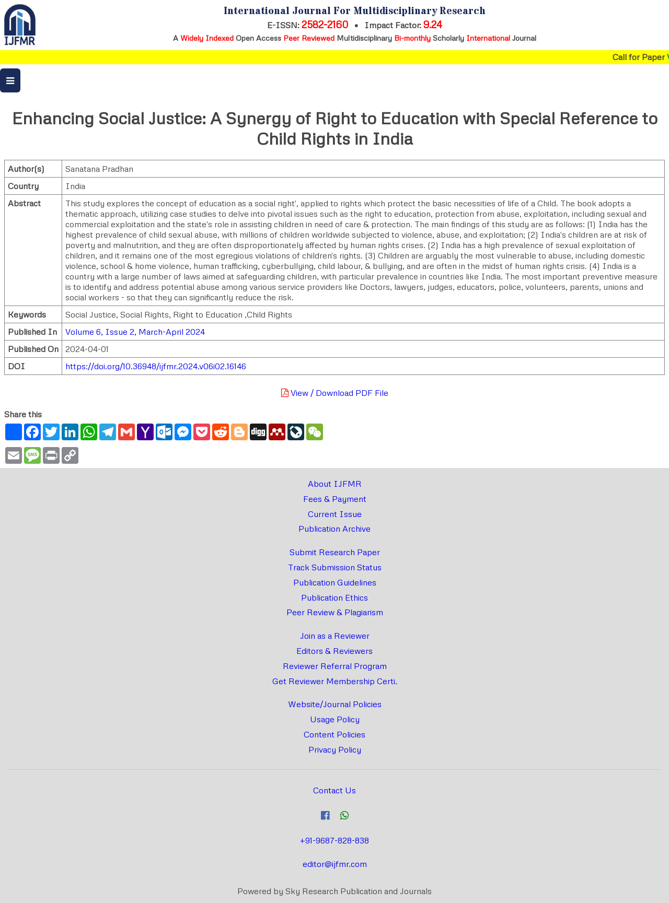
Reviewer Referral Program (335, 666)
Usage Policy (335, 719)
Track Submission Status (335, 567)
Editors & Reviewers (334, 651)
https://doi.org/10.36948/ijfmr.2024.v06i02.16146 (155, 366)
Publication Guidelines (334, 582)
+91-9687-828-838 (334, 840)
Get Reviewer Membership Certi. (334, 681)
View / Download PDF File (334, 393)
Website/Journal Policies (335, 704)
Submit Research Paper (335, 552)
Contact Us (334, 790)
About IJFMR (335, 483)
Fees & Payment (334, 499)
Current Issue (335, 514)
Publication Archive (334, 528)
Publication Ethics (334, 597)
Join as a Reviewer (335, 635)
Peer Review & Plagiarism (334, 612)
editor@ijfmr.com (335, 864)
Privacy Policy (334, 749)
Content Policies (334, 734)
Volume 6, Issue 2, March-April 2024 (135, 331)
